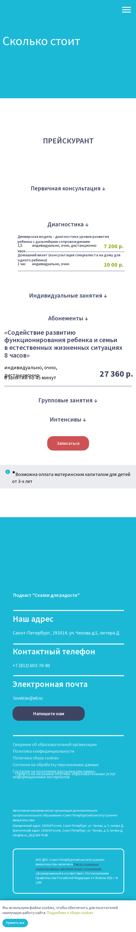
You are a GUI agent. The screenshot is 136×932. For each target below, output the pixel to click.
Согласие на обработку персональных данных (55, 764)
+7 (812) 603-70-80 (31, 665)
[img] (126, 9)
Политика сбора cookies (36, 758)
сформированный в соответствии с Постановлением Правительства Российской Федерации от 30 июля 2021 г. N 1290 (77, 878)
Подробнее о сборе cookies (70, 912)
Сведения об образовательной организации (55, 744)
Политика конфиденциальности (43, 751)
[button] (68, 443)
